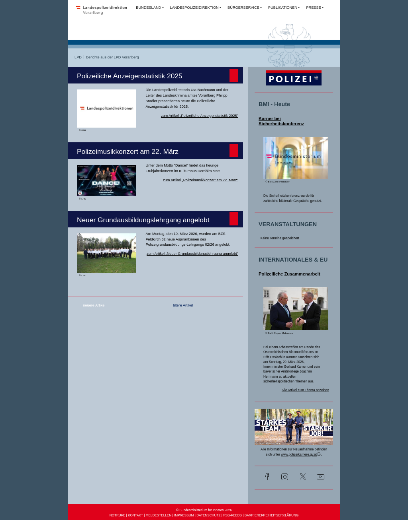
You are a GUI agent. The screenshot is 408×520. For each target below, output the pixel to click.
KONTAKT (135, 515)
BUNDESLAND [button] (148, 8)
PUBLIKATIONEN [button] (282, 8)
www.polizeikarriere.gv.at (299, 454)
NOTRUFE (118, 515)
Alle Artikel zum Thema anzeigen (305, 390)
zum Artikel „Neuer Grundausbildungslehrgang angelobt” (192, 254)
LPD (78, 57)
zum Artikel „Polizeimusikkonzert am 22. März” (200, 180)
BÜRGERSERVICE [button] (243, 8)
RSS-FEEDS (232, 515)
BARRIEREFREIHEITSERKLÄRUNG (272, 515)
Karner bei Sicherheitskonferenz (281, 121)
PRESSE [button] (313, 8)
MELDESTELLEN (159, 515)
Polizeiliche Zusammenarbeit (289, 274)
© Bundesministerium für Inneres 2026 (204, 510)
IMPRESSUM (184, 515)
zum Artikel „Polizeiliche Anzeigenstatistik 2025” (199, 116)
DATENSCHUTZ (208, 515)
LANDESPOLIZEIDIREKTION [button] (194, 8)
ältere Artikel (183, 305)
